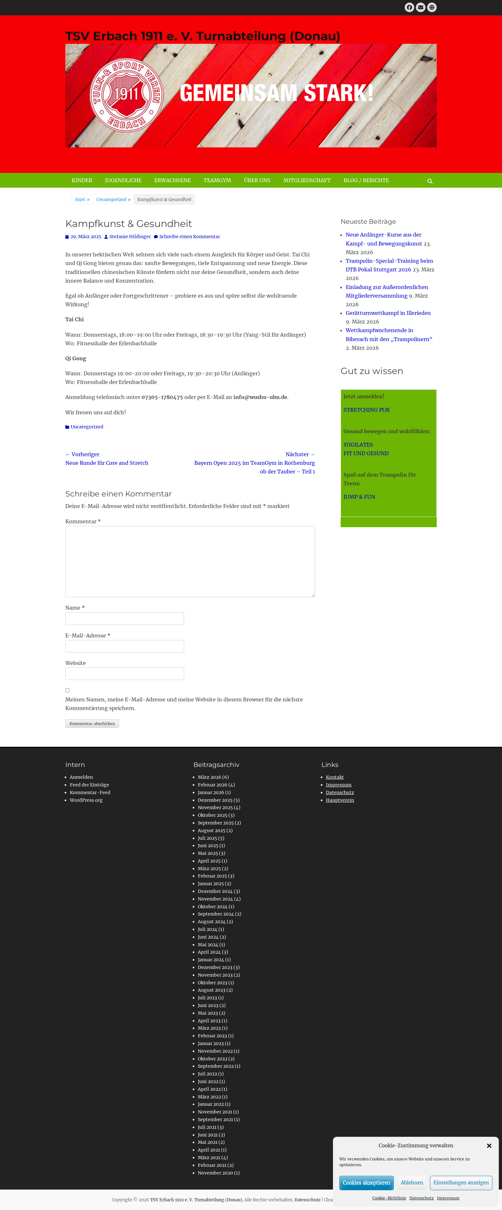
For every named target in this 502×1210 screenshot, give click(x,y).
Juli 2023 (207, 998)
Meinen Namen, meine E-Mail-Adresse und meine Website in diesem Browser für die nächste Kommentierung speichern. (184, 703)
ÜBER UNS (257, 180)
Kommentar (83, 521)
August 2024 (212, 922)
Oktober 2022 (212, 1059)
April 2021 (209, 1150)
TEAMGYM (217, 180)
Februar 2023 (212, 1036)
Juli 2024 (207, 929)
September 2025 (216, 823)
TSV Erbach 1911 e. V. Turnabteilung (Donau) (203, 35)
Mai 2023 (208, 1013)
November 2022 (215, 1051)
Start (82, 200)
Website (75, 663)
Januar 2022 (211, 1104)
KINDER (82, 180)
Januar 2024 (211, 960)
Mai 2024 (208, 945)
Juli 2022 (207, 1074)
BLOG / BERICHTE (366, 180)
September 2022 (216, 1066)
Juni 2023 (208, 1005)
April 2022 (209, 1089)
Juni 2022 (208, 1081)
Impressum (448, 1198)
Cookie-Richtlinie (389, 1198)
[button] (489, 1146)
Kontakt (335, 777)
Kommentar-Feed (90, 792)
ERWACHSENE (172, 180)
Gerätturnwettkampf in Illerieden (388, 313)
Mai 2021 (207, 1142)
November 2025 (215, 807)
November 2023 (215, 975)
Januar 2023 (211, 1043)
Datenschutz (421, 1198)
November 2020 (215, 1173)
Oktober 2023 (212, 983)
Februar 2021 (212, 1165)
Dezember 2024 (215, 891)
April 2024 (209, 952)
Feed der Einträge (89, 785)
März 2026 (209, 777)
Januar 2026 (211, 792)
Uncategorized (113, 200)
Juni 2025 (208, 845)
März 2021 (209, 1157)
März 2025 (209, 868)
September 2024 (216, 914)
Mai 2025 (208, 853)
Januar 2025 (211, 883)
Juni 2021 (208, 1135)
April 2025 (209, 861)
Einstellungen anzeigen (461, 1183)
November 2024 (215, 899)
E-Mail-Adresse (87, 635)
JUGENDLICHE (123, 180)
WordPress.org (86, 800)
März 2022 (209, 1097)
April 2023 (209, 1021)
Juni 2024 (208, 937)
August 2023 (211, 990)
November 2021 (215, 1112)
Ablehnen (412, 1183)
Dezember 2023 (215, 967)
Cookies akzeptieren (366, 1183)
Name (75, 608)
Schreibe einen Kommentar (189, 236)
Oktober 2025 (212, 815)
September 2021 (215, 1119)
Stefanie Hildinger (130, 236)
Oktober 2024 (213, 906)
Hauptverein (340, 800)
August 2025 (211, 830)
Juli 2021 (207, 1127)
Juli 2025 (207, 838)
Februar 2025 (212, 876)
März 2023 (209, 1028)
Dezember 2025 (215, 800)
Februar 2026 (212, 785)
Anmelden (81, 777)
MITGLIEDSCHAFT (307, 180)
